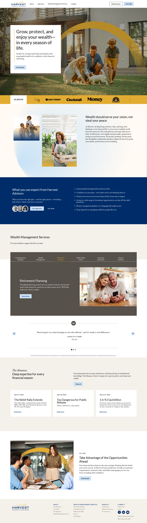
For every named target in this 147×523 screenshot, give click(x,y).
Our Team (51, 208)
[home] (19, 4)
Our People (56, 509)
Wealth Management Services (57, 4)
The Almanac (105, 507)
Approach (41, 4)
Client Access (115, 4)
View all (78, 384)
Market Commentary (107, 509)
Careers (120, 509)
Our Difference (57, 507)
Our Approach (37, 208)
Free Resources (106, 511)
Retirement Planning (79, 507)
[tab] (20, 259)
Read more (18, 412)
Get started (20, 67)
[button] (32, 4)
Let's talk (129, 4)
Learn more (26, 296)
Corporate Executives (79, 509)
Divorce (76, 514)
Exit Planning (77, 516)
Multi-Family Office (79, 511)
